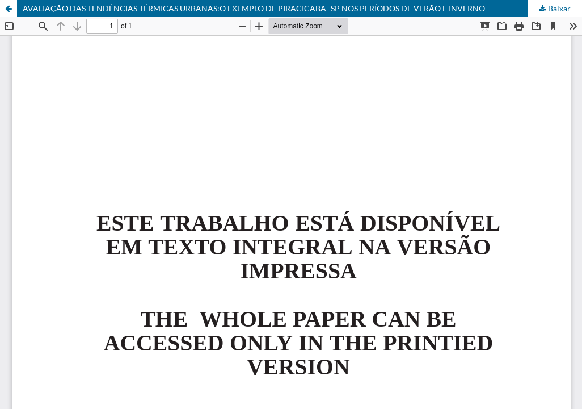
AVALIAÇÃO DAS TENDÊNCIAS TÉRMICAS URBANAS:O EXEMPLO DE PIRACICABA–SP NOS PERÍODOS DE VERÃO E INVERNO (254, 8)
